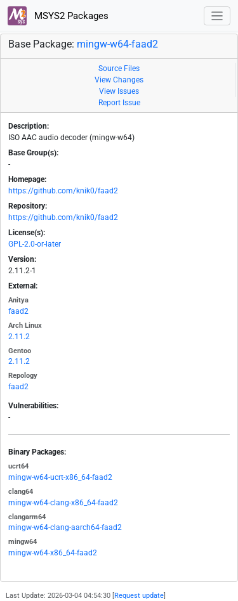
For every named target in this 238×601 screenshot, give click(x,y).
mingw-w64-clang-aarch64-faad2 (65, 527)
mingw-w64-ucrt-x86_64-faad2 (60, 477)
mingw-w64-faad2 (117, 44)
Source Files (119, 68)
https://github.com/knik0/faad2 (63, 190)
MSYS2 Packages (58, 15)
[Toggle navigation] (217, 16)
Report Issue (119, 102)
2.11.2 (19, 336)
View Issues (119, 91)
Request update (139, 595)
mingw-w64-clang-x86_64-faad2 (63, 502)
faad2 (18, 311)
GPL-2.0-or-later (34, 244)
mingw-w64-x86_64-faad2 (52, 552)
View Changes (119, 79)
